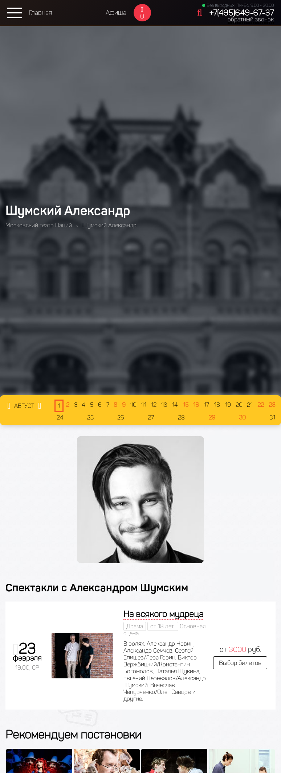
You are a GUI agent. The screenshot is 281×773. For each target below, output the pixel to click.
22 (260, 404)
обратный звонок (251, 19)
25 (90, 417)
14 (175, 404)
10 (133, 404)
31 (272, 417)
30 (242, 417)
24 (60, 417)
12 (153, 404)
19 (228, 404)
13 (164, 404)
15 (185, 404)
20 (239, 404)
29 (211, 417)
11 (143, 404)
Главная (40, 13)
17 (206, 404)
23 (272, 404)
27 (151, 417)
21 (250, 404)
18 (217, 404)
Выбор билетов (240, 662)
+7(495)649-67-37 (241, 13)
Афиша (116, 13)
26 (120, 417)
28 (181, 417)
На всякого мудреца (163, 614)
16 (196, 404)
